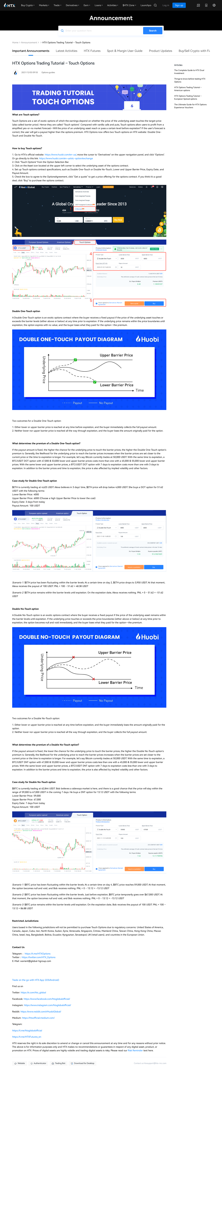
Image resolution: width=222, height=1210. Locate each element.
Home (15, 42)
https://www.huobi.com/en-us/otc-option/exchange (66, 158)
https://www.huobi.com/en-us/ (60, 154)
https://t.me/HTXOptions (37, 953)
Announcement (29, 42)
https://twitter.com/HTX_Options (38, 957)
